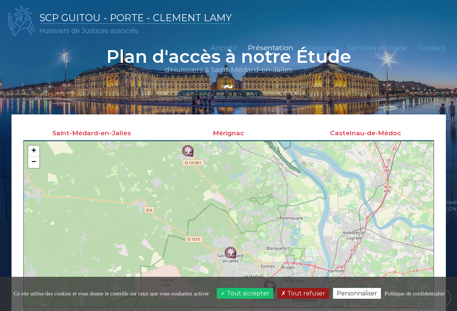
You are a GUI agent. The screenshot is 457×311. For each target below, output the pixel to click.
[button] (230, 253)
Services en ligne (377, 50)
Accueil (223, 47)
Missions (320, 50)
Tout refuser (303, 293)
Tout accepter (245, 293)
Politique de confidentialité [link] (415, 294)
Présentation (270, 50)
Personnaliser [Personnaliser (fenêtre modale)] (357, 293)
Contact (431, 47)
